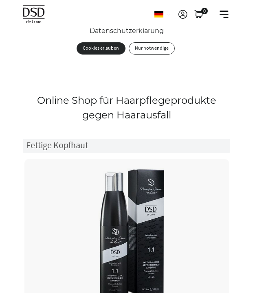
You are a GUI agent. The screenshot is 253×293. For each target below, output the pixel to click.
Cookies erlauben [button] (101, 48)
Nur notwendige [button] (152, 48)
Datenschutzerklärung (127, 31)
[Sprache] (163, 14)
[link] (183, 14)
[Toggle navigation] (224, 14)
